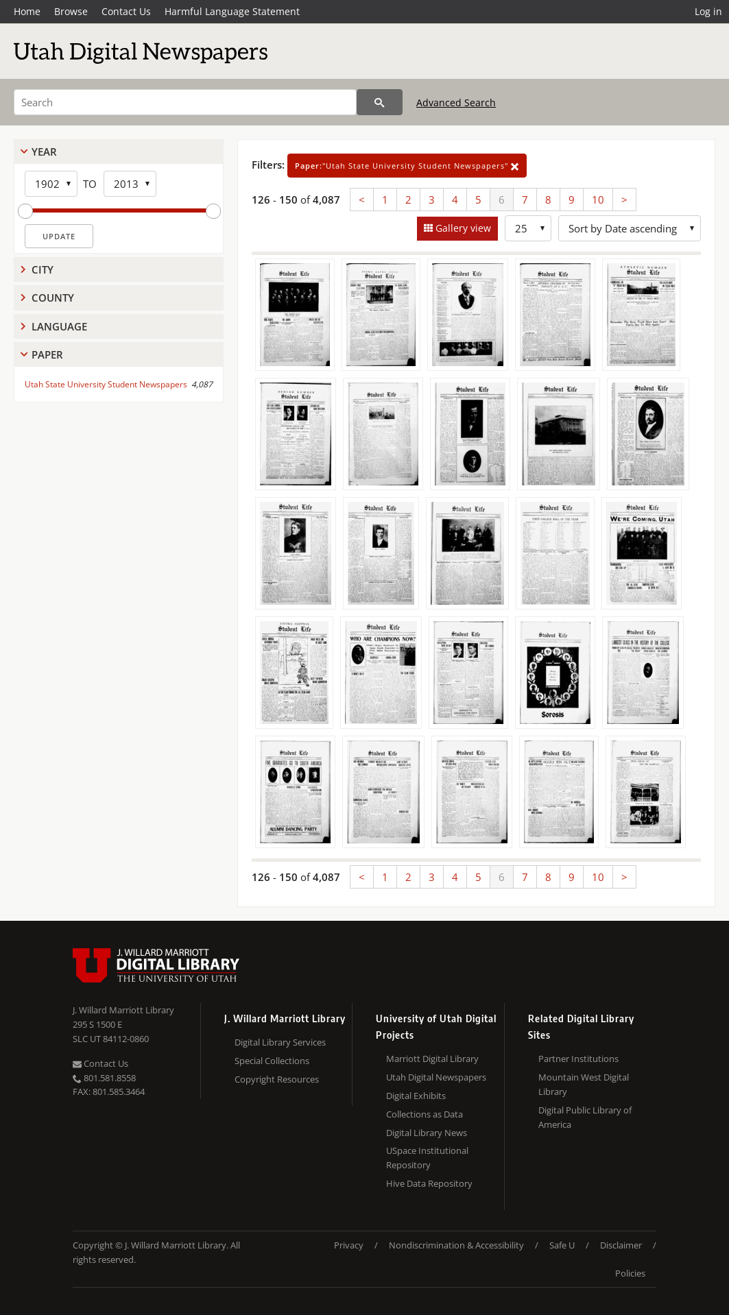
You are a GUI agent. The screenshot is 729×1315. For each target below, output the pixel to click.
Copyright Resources (277, 1079)
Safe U (562, 1245)
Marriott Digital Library (432, 1058)
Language (59, 326)
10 (598, 199)
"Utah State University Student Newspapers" (407, 165)
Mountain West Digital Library (583, 1084)
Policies (630, 1273)
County (53, 297)
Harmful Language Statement (232, 11)
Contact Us (126, 11)
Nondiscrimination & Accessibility (456, 1245)
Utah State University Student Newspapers (106, 384)
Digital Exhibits (416, 1095)
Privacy (348, 1245)
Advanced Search (456, 102)
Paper (47, 354)
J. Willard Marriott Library (123, 1010)
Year (44, 151)
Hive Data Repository (429, 1183)
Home (27, 11)
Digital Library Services (280, 1042)
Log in (708, 11)
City (42, 269)
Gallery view (462, 227)
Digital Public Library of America (585, 1117)
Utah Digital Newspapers (436, 1077)
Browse (71, 11)
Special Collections (272, 1060)
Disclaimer (621, 1245)
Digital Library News (426, 1132)
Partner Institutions (578, 1058)
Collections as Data (424, 1114)
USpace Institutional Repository (427, 1157)
